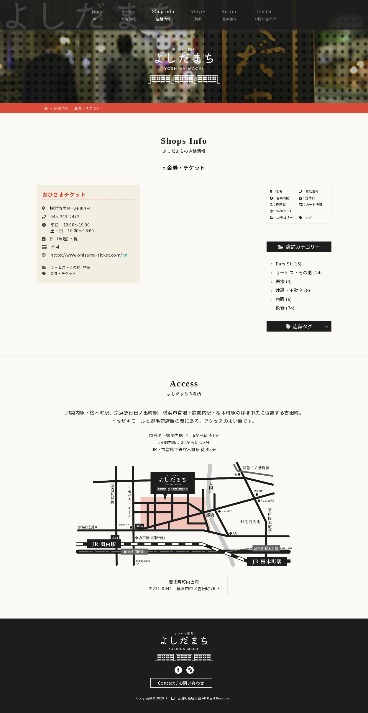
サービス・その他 (65, 267)
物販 (86, 267)
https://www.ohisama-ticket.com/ (86, 255)
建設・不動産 (289, 290)
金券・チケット (63, 273)
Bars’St (284, 263)
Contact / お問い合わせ (181, 683)
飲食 (280, 308)
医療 (280, 281)
